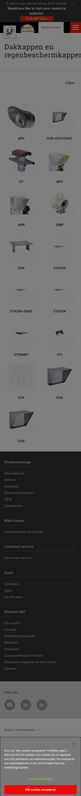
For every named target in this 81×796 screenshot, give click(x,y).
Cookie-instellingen (40, 781)
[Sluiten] (74, 746)
